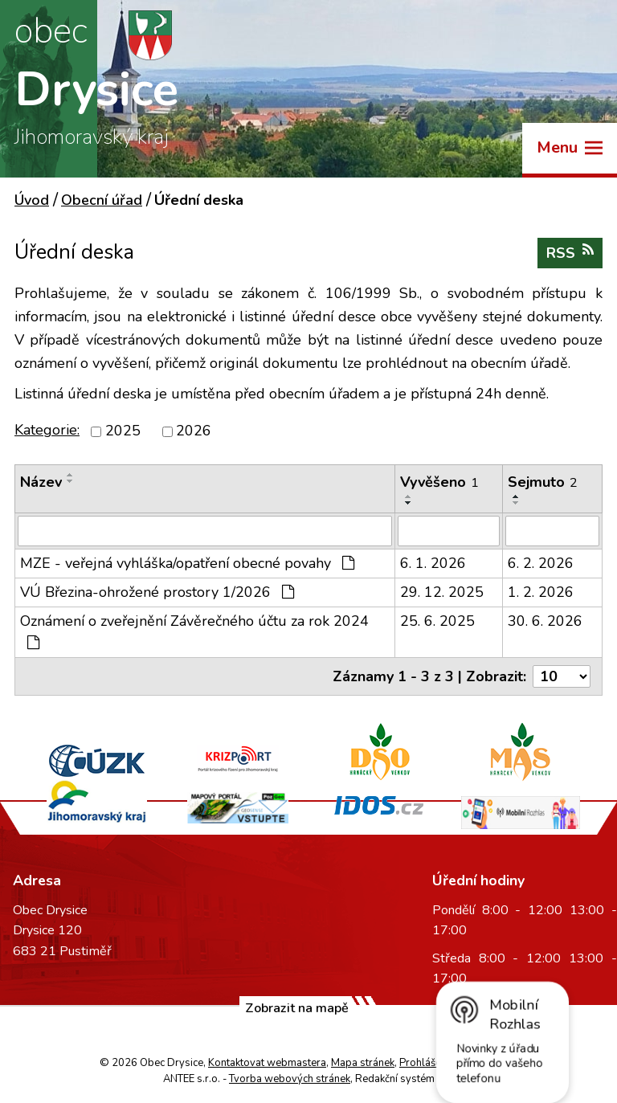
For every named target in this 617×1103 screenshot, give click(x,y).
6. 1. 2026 (433, 563)
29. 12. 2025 (442, 592)
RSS (570, 253)
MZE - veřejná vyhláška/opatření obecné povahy (187, 563)
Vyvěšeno (439, 482)
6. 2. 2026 (541, 563)
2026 (193, 431)
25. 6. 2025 (437, 621)
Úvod (31, 200)
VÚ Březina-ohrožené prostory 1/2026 (157, 592)
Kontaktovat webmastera (267, 1063)
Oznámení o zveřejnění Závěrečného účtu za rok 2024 (194, 630)
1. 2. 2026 (541, 592)
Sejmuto (543, 482)
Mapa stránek (362, 1063)
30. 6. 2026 (545, 621)
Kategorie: (47, 429)
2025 (123, 431)
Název (41, 482)
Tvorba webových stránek (289, 1079)
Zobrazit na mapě (297, 1008)
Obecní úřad (101, 200)
